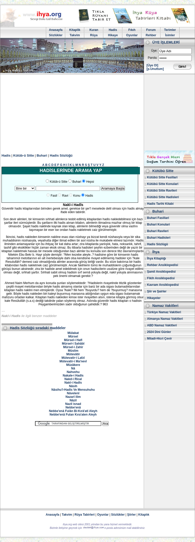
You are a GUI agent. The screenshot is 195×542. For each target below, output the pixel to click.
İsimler (170, 35)
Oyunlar (132, 35)
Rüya (94, 35)
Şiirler (131, 514)
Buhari (42, 155)
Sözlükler (55, 35)
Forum (151, 30)
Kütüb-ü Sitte (23, 155)
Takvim (75, 35)
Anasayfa (55, 30)
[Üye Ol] (152, 65)
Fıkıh (131, 30)
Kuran (93, 30)
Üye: (154, 50)
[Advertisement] (97, 112)
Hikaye (113, 35)
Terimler (170, 30)
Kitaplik (74, 30)
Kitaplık (143, 514)
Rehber (151, 35)
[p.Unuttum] (155, 69)
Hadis (113, 30)
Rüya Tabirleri (85, 514)
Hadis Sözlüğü (61, 155)
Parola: (152, 58)
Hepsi (90, 181)
